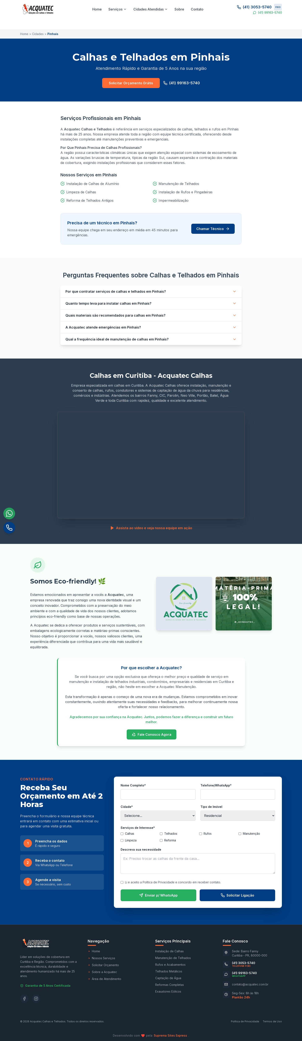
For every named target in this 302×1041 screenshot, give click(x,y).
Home (97, 9)
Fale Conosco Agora (151, 734)
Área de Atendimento (104, 979)
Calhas (127, 833)
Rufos (205, 833)
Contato (197, 9)
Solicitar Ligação (237, 895)
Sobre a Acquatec (102, 972)
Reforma (168, 840)
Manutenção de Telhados (173, 958)
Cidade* (127, 806)
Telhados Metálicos (168, 971)
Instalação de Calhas (169, 951)
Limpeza (129, 840)
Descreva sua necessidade (141, 849)
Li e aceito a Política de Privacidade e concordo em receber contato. (171, 882)
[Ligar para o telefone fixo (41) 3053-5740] (239, 964)
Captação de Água (168, 978)
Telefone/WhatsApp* (216, 785)
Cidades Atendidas (150, 9)
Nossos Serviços (101, 958)
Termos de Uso (272, 1021)
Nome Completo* (133, 785)
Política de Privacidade (245, 1021)
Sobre (179, 9)
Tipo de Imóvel (211, 806)
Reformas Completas (169, 984)
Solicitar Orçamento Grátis (131, 83)
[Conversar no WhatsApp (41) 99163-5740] (240, 974)
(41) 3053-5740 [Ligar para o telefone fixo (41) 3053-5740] (259, 7)
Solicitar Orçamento (103, 965)
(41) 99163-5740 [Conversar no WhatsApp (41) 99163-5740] (267, 12)
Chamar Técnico (213, 229)
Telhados (168, 833)
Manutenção (249, 833)
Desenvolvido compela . (151, 1035)
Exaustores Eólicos (168, 991)
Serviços (117, 9)
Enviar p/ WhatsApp (158, 895)
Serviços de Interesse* (138, 827)
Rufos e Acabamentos (170, 964)
